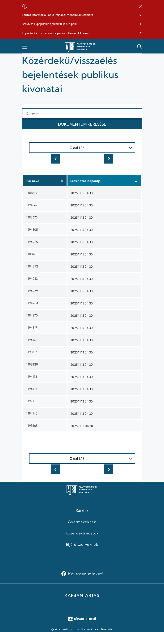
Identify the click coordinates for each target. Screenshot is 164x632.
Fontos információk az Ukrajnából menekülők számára (57, 14)
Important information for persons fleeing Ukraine (55, 33)
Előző (55, 159)
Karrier (82, 511)
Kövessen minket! (85, 573)
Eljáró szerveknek (82, 544)
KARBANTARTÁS (82, 595)
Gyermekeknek (82, 522)
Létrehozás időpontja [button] (85, 181)
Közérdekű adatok (81, 533)
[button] (140, 7)
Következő (108, 159)
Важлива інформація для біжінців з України (50, 24)
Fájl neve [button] (32, 181)
